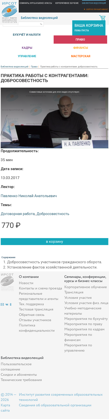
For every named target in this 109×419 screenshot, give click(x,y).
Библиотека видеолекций (94, 3)
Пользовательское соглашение (16, 366)
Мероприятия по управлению (78, 347)
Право (80, 39)
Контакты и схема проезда (40, 288)
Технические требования (21, 380)
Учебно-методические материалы (82, 311)
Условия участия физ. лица (86, 303)
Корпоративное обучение (67, 3)
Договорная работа (18, 214)
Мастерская (80, 56)
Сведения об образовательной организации (55, 405)
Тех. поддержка (31, 304)
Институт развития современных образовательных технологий (61, 397)
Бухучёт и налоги (26, 34)
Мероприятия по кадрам (84, 329)
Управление (27, 56)
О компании (29, 277)
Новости (26, 283)
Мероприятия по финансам (78, 337)
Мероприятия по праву (83, 324)
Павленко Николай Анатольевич (29, 196)
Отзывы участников (35, 320)
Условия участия (78, 298)
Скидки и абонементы (19, 374)
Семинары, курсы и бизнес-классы (35, 3)
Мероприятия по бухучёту (86, 319)
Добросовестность (52, 214)
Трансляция (73, 292)
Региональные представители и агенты (38, 296)
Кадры (27, 47)
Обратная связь (31, 315)
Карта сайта (5, 408)
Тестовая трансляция (36, 309)
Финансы (80, 47)
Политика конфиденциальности (37, 328)
